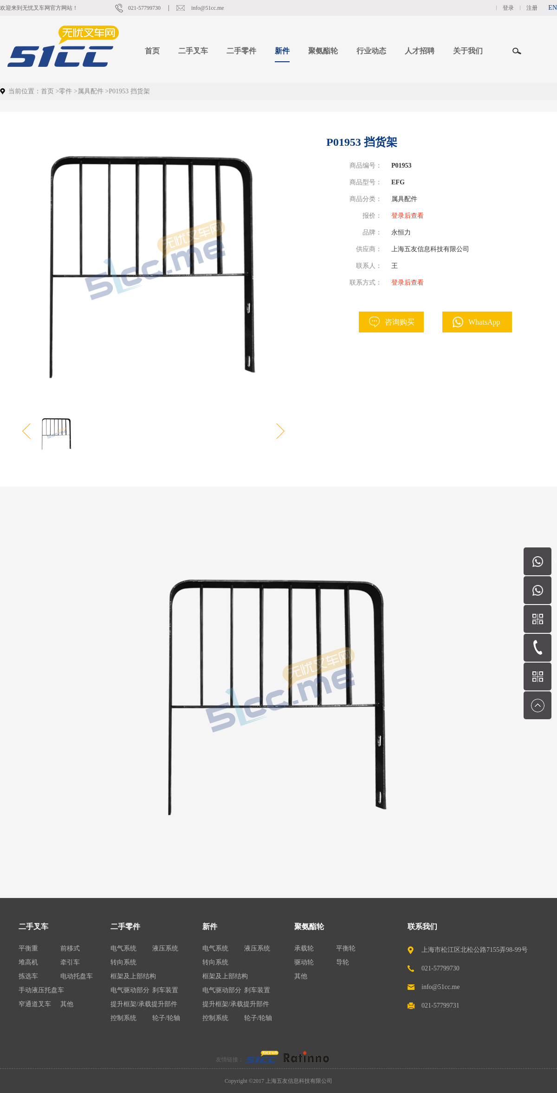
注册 (532, 8)
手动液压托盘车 (41, 990)
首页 (152, 51)
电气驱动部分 (129, 990)
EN (552, 7)
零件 (65, 91)
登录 (508, 8)
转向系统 (123, 962)
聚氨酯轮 (309, 926)
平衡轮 (346, 948)
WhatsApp (484, 322)
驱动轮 (304, 962)
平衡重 (28, 948)
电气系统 (123, 948)
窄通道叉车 (35, 1004)
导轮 (342, 962)
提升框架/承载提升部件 (143, 1004)
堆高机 (28, 962)
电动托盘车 (76, 976)
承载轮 (304, 948)
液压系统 (165, 948)
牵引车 (70, 962)
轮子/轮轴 (166, 1018)
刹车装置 (165, 990)
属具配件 (91, 91)
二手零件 (125, 926)
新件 (209, 926)
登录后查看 (407, 215)
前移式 (70, 948)
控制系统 (123, 1018)
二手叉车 (33, 926)
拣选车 (28, 976)
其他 (66, 1004)
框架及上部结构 (133, 976)
